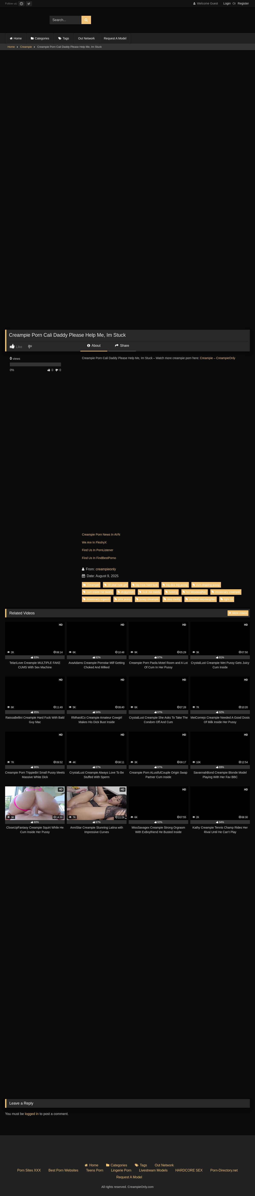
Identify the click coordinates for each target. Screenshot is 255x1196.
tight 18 (227, 599)
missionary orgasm (96, 599)
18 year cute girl (115, 584)
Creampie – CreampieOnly (217, 358)
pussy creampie (147, 599)
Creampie (26, 46)
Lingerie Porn (121, 1170)
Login (227, 3)
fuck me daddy (149, 592)
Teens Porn (94, 1170)
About (93, 345)
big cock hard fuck (145, 584)
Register (243, 3)
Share (122, 345)
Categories (42, 38)
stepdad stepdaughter (200, 599)
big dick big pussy (175, 584)
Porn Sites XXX (29, 1170)
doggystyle (126, 592)
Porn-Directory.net (224, 1170)
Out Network (86, 38)
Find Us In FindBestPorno (99, 558)
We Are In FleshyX (94, 542)
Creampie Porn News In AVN (101, 534)
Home (18, 38)
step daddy (172, 599)
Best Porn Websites (63, 1170)
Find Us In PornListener (97, 550)
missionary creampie (226, 592)
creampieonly (106, 569)
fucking (171, 592)
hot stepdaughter (195, 592)
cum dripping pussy (206, 584)
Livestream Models (153, 1170)
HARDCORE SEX (189, 1170)
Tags (66, 38)
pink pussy (123, 599)
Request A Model (115, 38)
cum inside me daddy (97, 592)
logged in (32, 1114)
